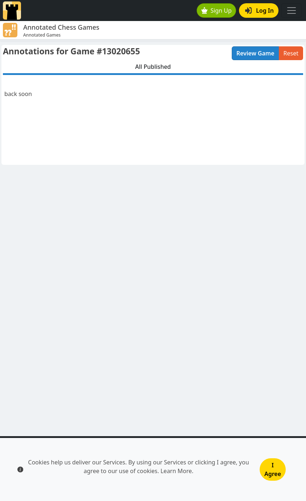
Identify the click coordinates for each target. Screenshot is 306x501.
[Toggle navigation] (291, 10)
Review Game (255, 53)
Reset (291, 53)
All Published (153, 67)
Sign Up (216, 10)
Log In (259, 10)
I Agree (272, 469)
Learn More (176, 471)
